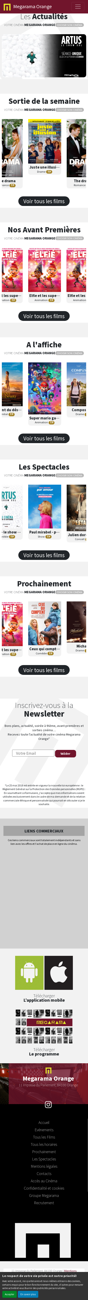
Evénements (44, 1129)
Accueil (44, 1122)
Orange (28, 6)
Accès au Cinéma (44, 1180)
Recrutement (44, 1202)
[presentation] (44, 771)
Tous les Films (44, 1137)
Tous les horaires (44, 1144)
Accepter (9, 1294)
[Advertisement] (44, 897)
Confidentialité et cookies (44, 1188)
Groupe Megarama (44, 1195)
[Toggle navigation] (78, 6)
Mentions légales (44, 1166)
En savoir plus (28, 1294)
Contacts (44, 1173)
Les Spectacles (44, 1159)
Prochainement (44, 1151)
